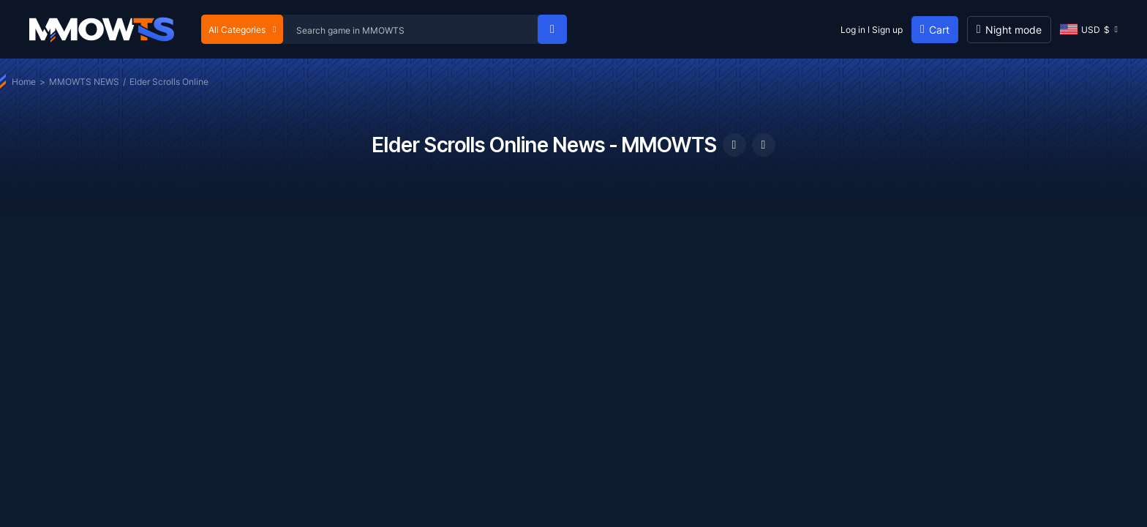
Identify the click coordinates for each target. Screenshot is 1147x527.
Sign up (887, 29)
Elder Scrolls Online (168, 81)
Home (24, 81)
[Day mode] (1009, 29)
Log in (852, 29)
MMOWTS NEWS (84, 81)
